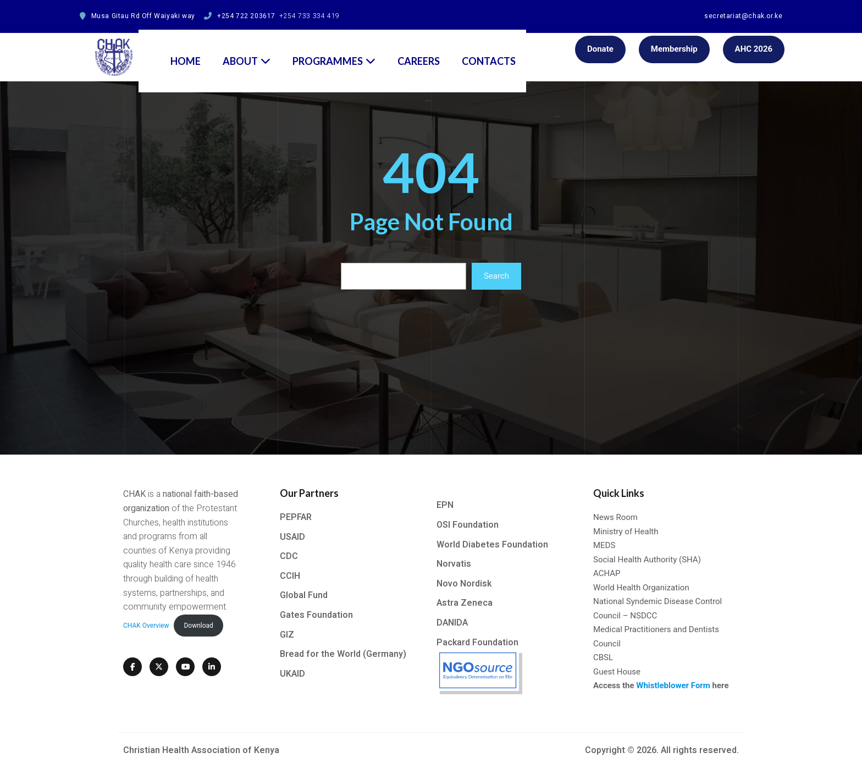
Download (198, 625)
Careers (418, 50)
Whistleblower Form (673, 685)
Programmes (333, 50)
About (246, 50)
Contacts (489, 50)
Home (185, 50)
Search (496, 276)
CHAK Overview (146, 625)
